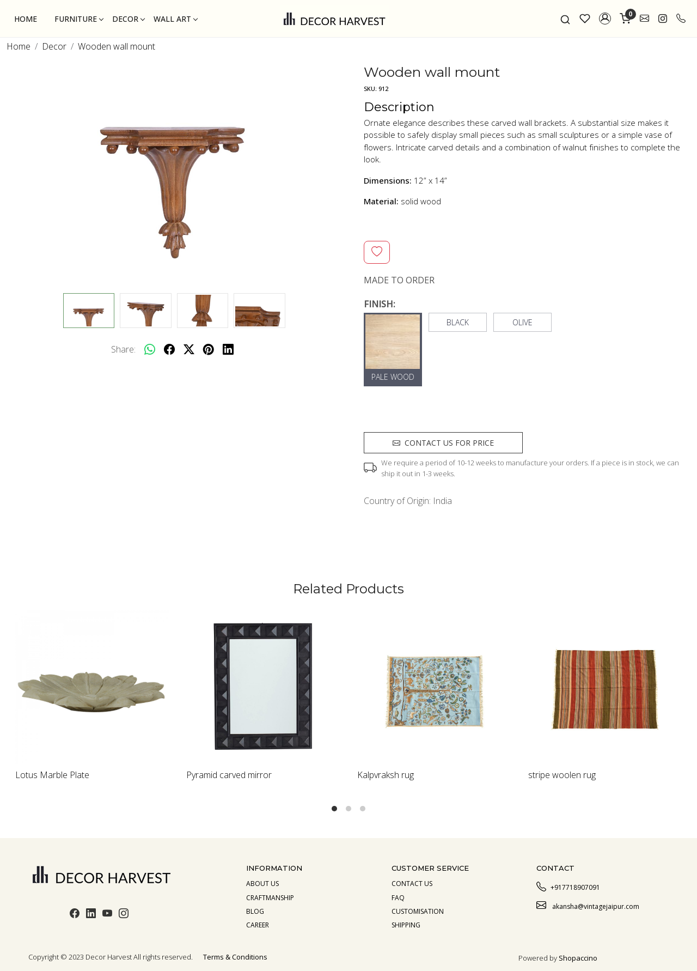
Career (257, 925)
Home (25, 19)
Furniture (78, 19)
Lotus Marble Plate (52, 775)
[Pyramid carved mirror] (263, 687)
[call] (681, 19)
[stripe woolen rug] (605, 687)
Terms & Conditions (235, 957)
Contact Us (412, 883)
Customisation (418, 911)
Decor (128, 19)
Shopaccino (578, 958)
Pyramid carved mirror (229, 775)
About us (262, 883)
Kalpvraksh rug (385, 775)
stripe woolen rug (562, 775)
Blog (255, 911)
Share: (123, 349)
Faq (398, 897)
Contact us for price (443, 442)
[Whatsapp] (150, 349)
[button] (605, 19)
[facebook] (169, 349)
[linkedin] (228, 349)
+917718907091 (568, 886)
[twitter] (189, 349)
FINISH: (379, 304)
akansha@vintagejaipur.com (587, 905)
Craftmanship (270, 897)
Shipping (406, 925)
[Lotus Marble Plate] (92, 687)
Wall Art (175, 19)
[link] (565, 18)
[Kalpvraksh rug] (434, 687)
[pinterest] (208, 349)
